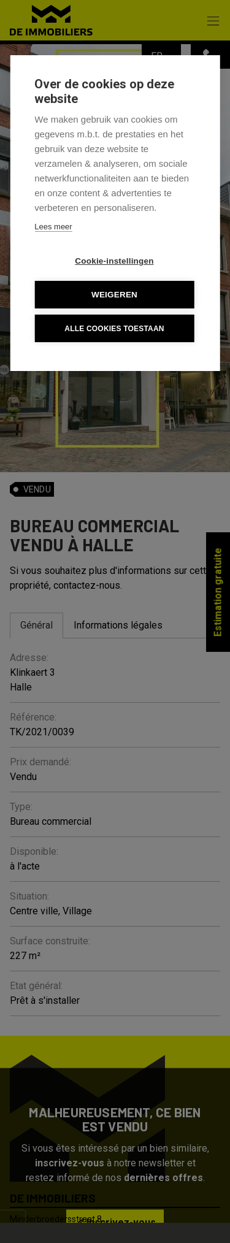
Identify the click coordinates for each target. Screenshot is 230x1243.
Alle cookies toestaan (114, 328)
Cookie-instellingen (114, 261)
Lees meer (53, 226)
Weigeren (114, 294)
